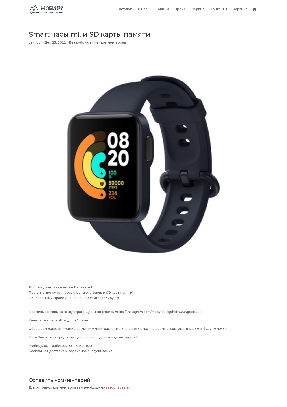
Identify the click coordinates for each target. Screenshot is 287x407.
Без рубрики (80, 42)
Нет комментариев (110, 42)
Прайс (180, 9)
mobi (37, 42)
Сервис (197, 9)
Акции (163, 9)
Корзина (240, 9)
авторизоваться (119, 387)
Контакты (218, 9)
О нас (142, 9)
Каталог (125, 9)
